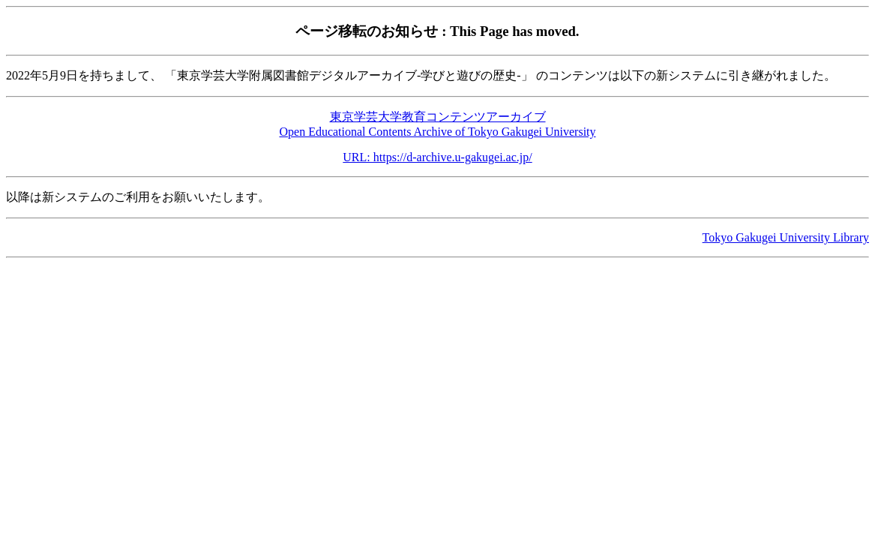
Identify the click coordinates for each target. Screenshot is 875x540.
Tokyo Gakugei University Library (786, 237)
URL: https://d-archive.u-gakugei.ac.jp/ (437, 157)
